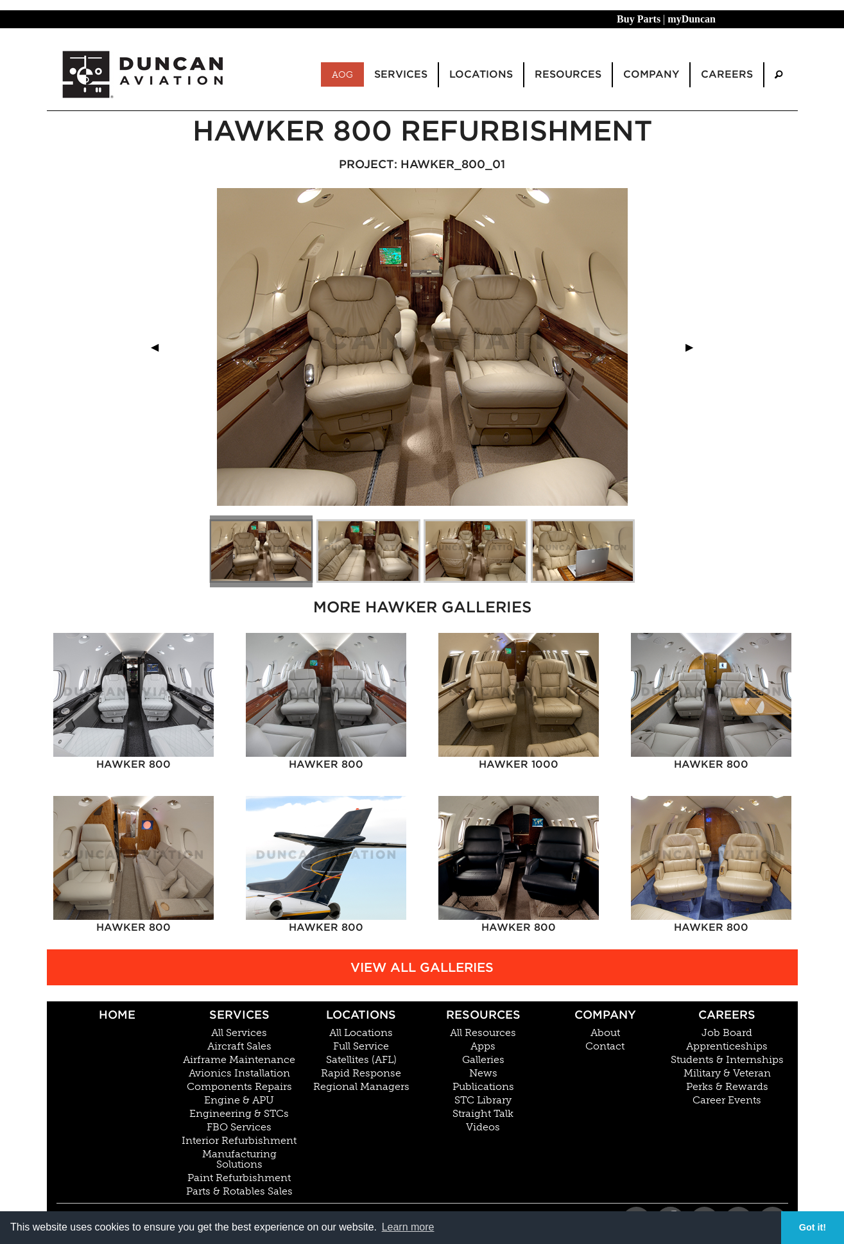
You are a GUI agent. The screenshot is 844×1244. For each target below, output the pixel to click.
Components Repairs (239, 1087)
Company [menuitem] (651, 74)
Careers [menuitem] (727, 74)
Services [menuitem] (400, 74)
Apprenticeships (727, 1046)
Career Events (727, 1100)
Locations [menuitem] (481, 74)
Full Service (361, 1046)
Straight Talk (482, 1114)
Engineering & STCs (239, 1114)
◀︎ (160, 347)
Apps (482, 1046)
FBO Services (239, 1127)
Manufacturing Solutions (239, 1159)
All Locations (361, 1033)
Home (117, 1014)
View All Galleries (422, 967)
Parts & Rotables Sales (239, 1191)
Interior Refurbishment (239, 1141)
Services (239, 1014)
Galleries (483, 1060)
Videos (483, 1127)
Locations (361, 1014)
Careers (726, 1014)
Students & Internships (727, 1060)
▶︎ (694, 347)
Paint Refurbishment (239, 1178)
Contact (604, 1046)
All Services (239, 1033)
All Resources (483, 1033)
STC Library (483, 1100)
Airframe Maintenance (239, 1060)
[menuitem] (778, 74)
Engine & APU (239, 1100)
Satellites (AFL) (361, 1060)
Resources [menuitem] (568, 74)
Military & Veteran (727, 1073)
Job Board (727, 1033)
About (605, 1033)
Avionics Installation (239, 1073)
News (483, 1073)
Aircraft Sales (239, 1046)
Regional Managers (361, 1087)
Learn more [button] (408, 1227)
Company (605, 1014)
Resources (483, 1014)
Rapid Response (361, 1073)
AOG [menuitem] (342, 74)
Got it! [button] (812, 1227)
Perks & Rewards (727, 1087)
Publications (483, 1087)
